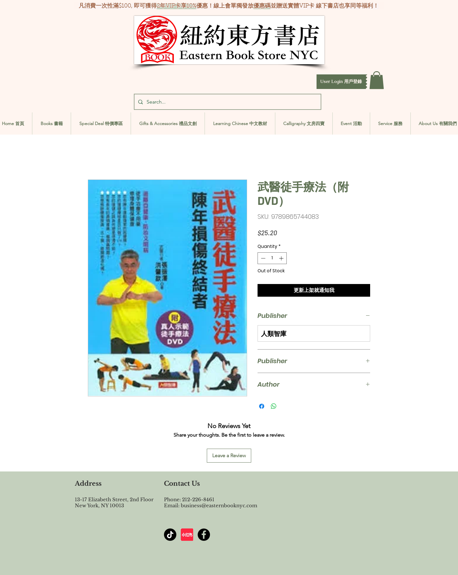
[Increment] (282, 258)
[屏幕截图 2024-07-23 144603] (187, 534)
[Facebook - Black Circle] (204, 534)
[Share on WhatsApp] (274, 406)
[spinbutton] (272, 258)
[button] (341, 81)
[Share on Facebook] (261, 406)
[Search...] (227, 101)
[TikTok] (170, 534)
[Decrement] (262, 258)
